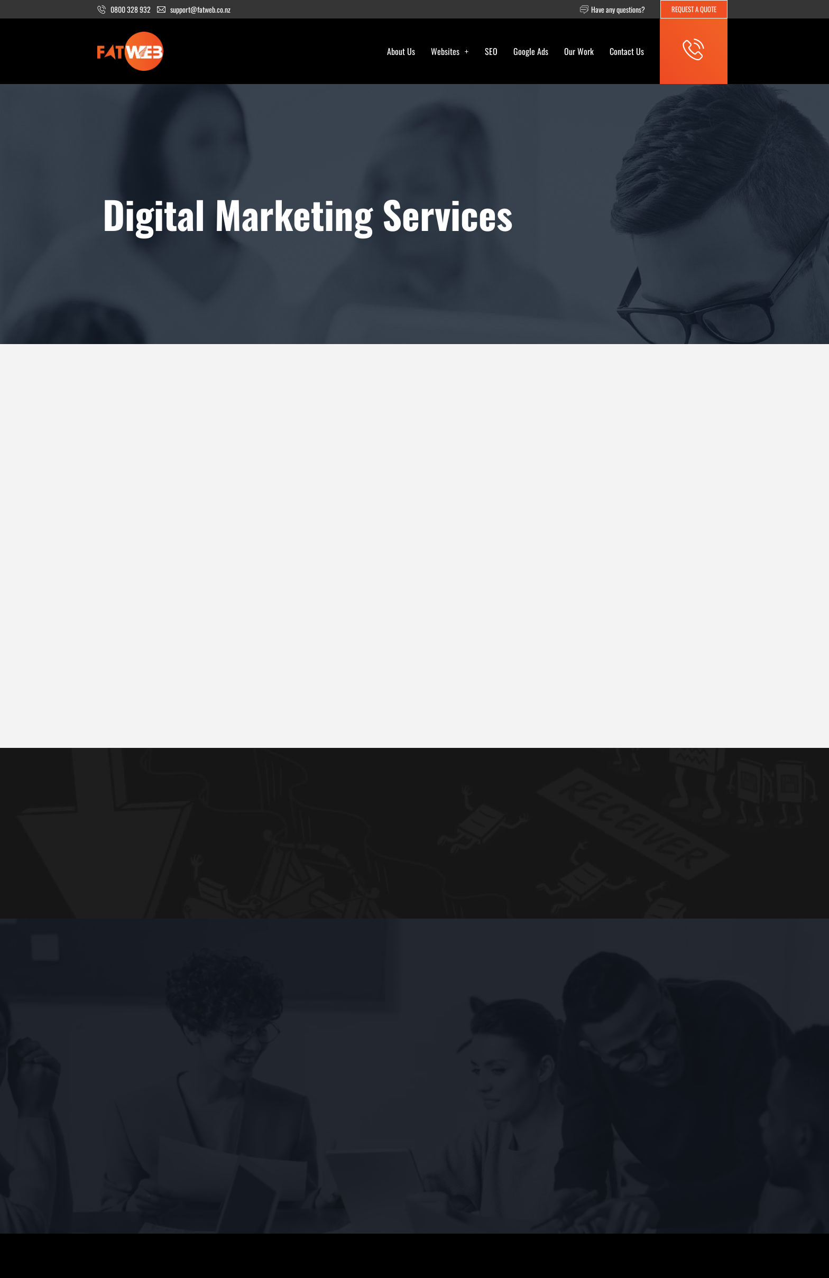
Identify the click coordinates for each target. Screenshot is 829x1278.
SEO (491, 51)
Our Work (579, 51)
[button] (450, 51)
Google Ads (530, 51)
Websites (450, 51)
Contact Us (627, 51)
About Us (401, 51)
